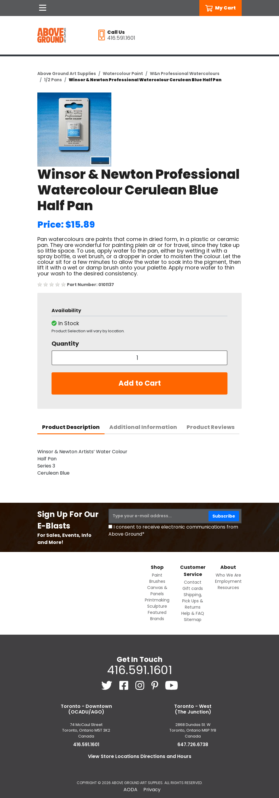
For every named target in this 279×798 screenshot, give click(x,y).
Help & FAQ (192, 613)
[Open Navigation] (42, 8)
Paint (157, 575)
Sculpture (157, 606)
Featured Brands (157, 615)
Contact (192, 582)
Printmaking (157, 600)
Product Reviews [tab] (211, 427)
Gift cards (192, 588)
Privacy (152, 789)
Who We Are (228, 575)
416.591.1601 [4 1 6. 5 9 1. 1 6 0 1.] (139, 670)
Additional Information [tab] (143, 427)
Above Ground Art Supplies (66, 73)
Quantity (65, 343)
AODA (130, 789)
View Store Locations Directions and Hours (139, 756)
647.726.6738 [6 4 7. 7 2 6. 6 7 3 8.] (192, 744)
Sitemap (192, 620)
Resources (228, 587)
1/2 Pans (53, 80)
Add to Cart (139, 383)
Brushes (157, 581)
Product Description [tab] (71, 427)
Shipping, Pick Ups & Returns (192, 601)
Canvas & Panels (157, 591)
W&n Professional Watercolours (184, 73)
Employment (228, 581)
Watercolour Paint (123, 73)
